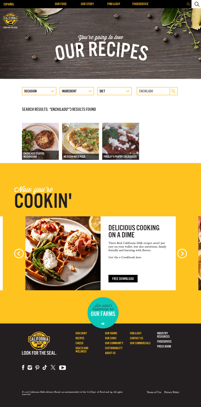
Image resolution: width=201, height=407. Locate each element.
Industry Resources (163, 335)
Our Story (87, 4)
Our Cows (110, 338)
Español (9, 4)
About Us (110, 353)
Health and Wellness (82, 349)
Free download (123, 279)
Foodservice (140, 4)
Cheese (79, 343)
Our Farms (111, 333)
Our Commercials (140, 343)
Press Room (164, 346)
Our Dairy (81, 333)
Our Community (114, 343)
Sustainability (114, 348)
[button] (196, 4)
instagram (30, 367)
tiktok (45, 367)
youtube (62, 367)
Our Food (61, 4)
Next (182, 253)
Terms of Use (154, 392)
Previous (19, 253)
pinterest (37, 367)
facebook (23, 367)
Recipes (80, 338)
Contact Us (136, 338)
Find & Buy (113, 4)
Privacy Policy (171, 392)
